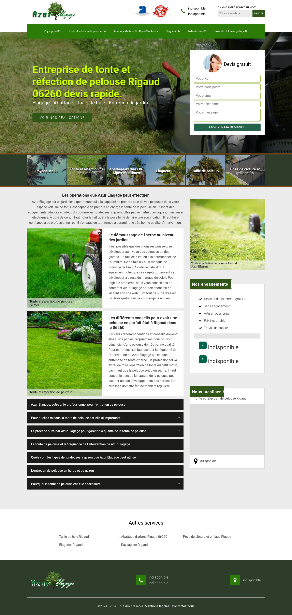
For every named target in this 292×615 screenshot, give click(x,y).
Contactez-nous (183, 606)
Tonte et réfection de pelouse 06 (87, 31)
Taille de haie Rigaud (72, 537)
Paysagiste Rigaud (133, 545)
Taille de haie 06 (197, 31)
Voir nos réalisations (62, 118)
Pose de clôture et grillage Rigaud (205, 537)
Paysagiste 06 (52, 31)
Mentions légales (157, 606)
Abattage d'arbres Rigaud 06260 (142, 537)
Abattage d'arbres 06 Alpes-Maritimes (136, 31)
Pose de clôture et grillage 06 (231, 31)
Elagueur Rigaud (69, 545)
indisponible (197, 8)
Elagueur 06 (173, 31)
